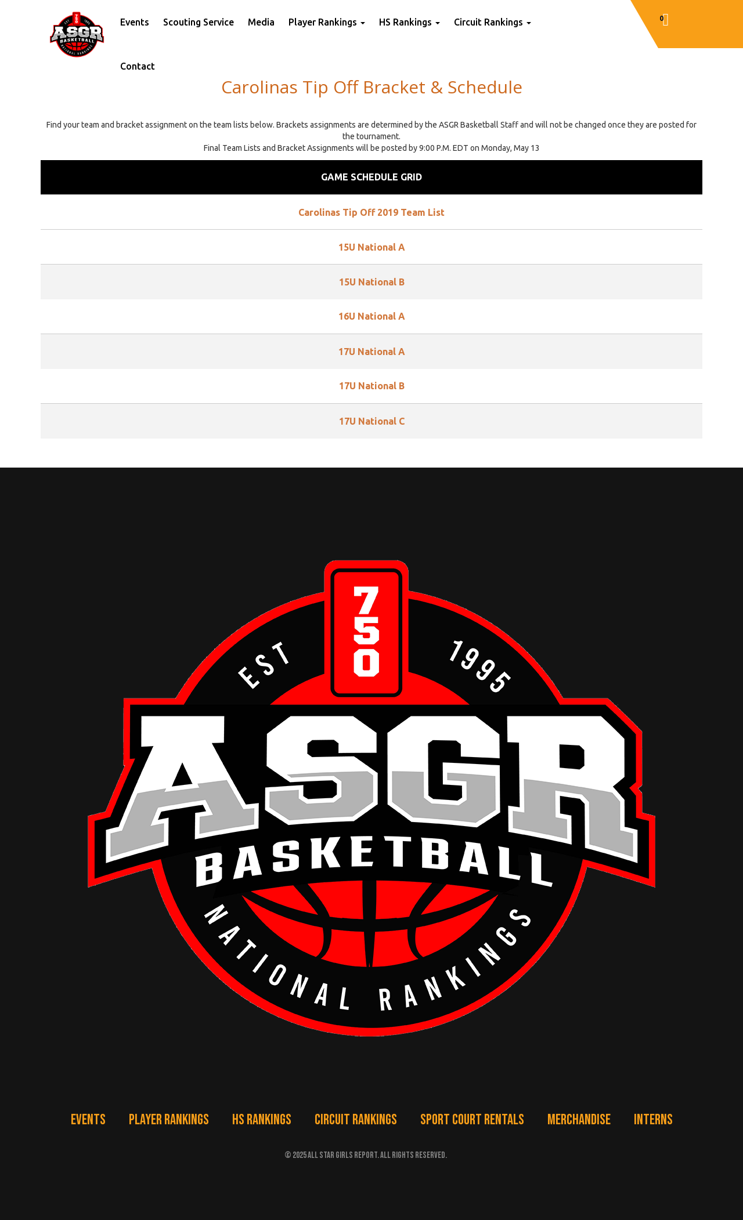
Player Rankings (326, 22)
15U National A (371, 247)
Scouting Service (198, 22)
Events (134, 22)
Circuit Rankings (492, 22)
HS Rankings (409, 22)
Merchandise (579, 1120)
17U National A (371, 351)
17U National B (372, 386)
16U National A (371, 316)
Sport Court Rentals (472, 1120)
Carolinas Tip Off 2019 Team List (371, 212)
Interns (653, 1120)
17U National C (372, 421)
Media (261, 22)
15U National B (372, 282)
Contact (137, 66)
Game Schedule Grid (371, 177)
